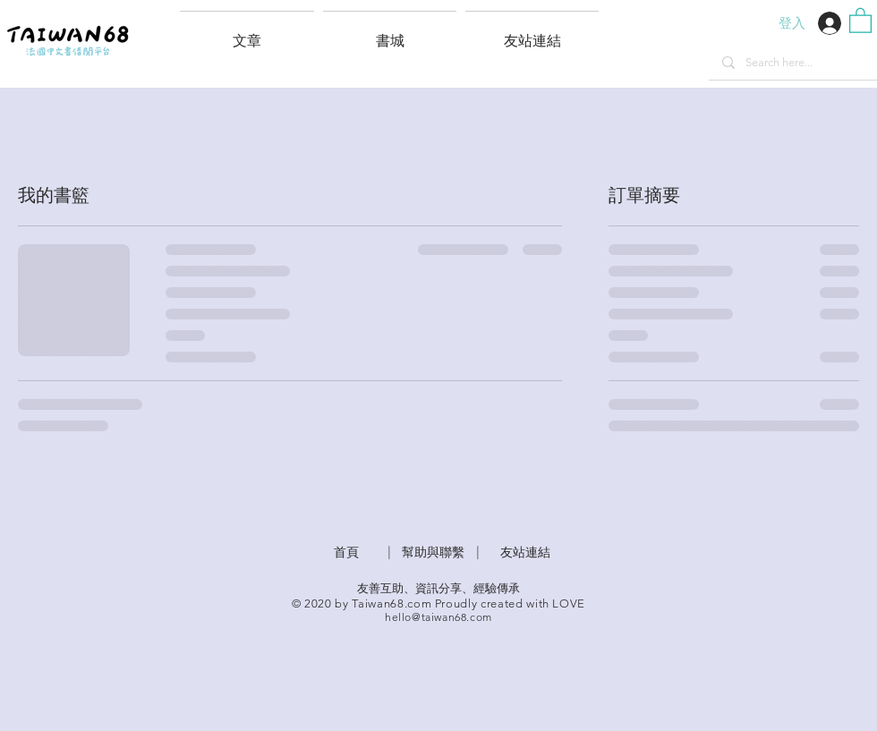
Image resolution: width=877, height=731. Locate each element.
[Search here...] (792, 63)
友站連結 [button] (525, 552)
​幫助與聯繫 (433, 552)
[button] (532, 33)
